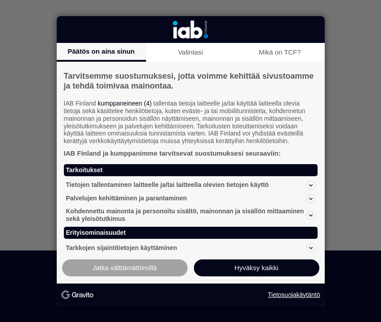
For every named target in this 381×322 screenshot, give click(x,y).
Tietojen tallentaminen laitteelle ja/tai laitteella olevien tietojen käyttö (190, 185)
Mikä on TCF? (280, 52)
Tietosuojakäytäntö (294, 294)
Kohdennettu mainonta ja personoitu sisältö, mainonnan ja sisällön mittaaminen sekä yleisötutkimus (190, 215)
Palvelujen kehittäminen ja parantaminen (190, 198)
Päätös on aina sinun (100, 51)
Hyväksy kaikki (256, 267)
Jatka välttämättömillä (124, 267)
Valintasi (190, 52)
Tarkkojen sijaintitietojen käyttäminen (190, 247)
